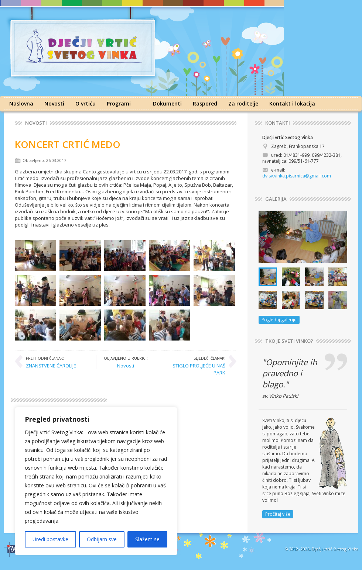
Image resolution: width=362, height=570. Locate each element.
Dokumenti (167, 103)
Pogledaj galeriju (279, 320)
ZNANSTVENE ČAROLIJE (51, 362)
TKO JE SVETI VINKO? (289, 341)
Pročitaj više (277, 514)
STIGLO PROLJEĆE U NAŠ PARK (194, 365)
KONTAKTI (277, 123)
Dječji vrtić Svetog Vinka (335, 549)
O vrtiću (85, 103)
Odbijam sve (102, 539)
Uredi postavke (50, 539)
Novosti (54, 103)
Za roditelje (243, 103)
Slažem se (147, 539)
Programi (119, 103)
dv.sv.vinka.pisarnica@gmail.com (296, 176)
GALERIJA (276, 199)
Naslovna (21, 103)
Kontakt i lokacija (292, 103)
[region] (96, 481)
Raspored (205, 103)
